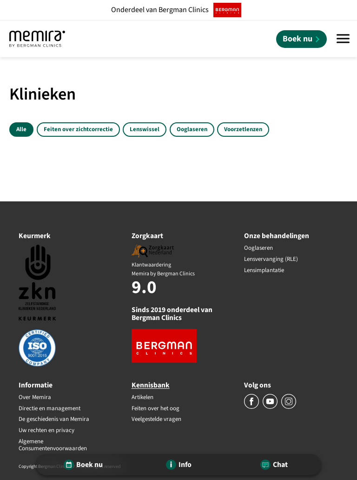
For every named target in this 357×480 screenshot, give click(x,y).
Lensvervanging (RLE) (271, 259)
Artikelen (142, 397)
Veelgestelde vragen (156, 419)
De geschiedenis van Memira (54, 419)
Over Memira (35, 397)
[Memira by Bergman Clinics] (37, 39)
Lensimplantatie (264, 270)
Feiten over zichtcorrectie (78, 129)
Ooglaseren (192, 129)
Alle (21, 129)
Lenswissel (144, 129)
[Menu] (343, 38)
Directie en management (49, 409)
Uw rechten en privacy (46, 430)
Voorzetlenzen (243, 129)
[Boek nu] (301, 39)
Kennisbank (151, 385)
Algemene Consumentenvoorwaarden (53, 445)
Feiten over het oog (155, 409)
